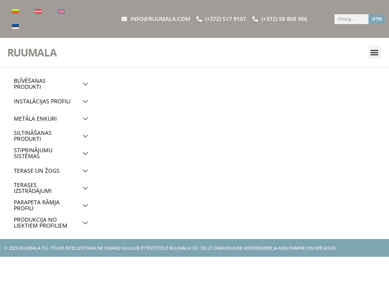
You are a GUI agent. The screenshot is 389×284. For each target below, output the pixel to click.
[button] (374, 52)
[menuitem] (15, 11)
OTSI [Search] (377, 19)
